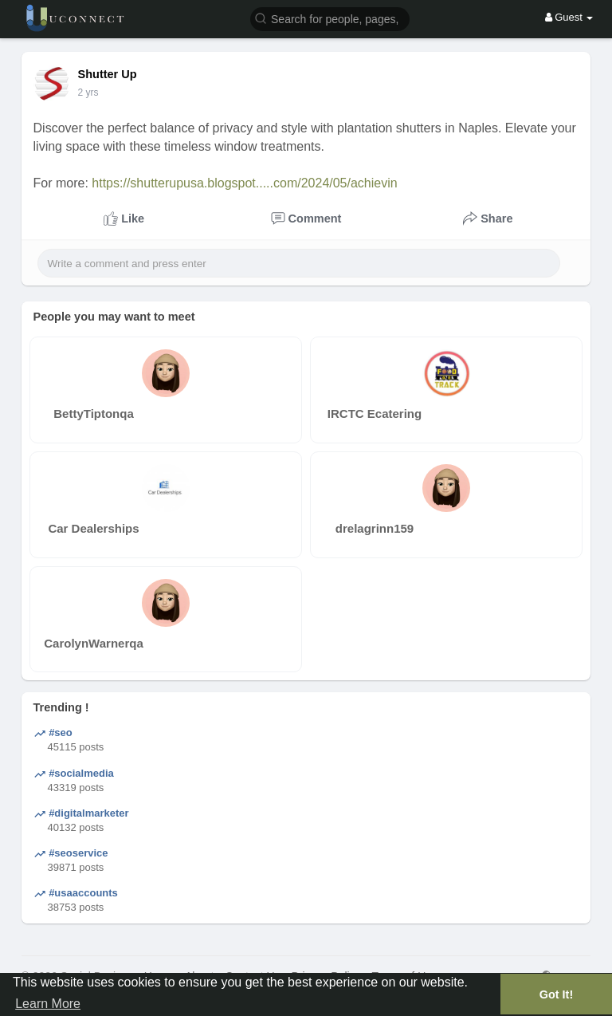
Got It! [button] (556, 994)
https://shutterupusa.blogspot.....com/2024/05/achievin (244, 183)
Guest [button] (569, 17)
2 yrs (88, 92)
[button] (330, 18)
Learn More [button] (47, 1003)
